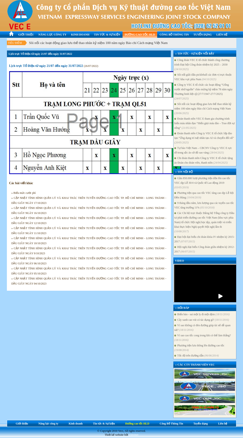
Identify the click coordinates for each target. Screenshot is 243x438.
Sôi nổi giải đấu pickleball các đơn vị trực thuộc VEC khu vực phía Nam (203, 77)
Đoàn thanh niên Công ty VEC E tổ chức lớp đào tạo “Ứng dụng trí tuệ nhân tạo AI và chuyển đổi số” (204, 138)
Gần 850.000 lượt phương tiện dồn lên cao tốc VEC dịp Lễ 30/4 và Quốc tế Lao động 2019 (202, 183)
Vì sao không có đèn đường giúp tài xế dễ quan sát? (202, 327)
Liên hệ (222, 34)
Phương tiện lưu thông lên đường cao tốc (199, 348)
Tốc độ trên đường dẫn (196, 355)
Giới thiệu (26, 34)
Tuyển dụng (202, 34)
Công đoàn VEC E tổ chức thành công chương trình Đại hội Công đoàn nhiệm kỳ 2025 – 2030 (202, 64)
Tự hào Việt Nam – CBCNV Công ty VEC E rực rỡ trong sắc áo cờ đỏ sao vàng (203, 150)
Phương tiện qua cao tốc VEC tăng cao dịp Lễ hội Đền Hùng (204, 195)
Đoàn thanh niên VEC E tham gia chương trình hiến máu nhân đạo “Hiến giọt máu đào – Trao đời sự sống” (204, 123)
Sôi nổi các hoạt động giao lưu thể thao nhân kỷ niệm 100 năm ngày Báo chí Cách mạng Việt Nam (98, 43)
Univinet (133, 434)
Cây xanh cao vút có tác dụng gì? (201, 319)
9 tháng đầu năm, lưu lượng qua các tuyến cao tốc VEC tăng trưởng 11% (204, 205)
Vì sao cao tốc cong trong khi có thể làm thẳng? (202, 338)
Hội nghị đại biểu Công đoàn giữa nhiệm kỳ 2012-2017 (204, 249)
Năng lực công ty (52, 34)
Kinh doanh (80, 34)
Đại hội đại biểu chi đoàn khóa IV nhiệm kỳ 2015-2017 (204, 239)
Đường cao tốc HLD (140, 34)
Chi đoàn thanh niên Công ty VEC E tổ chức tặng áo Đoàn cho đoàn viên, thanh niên (203, 160)
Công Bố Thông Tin (174, 34)
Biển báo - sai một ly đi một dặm (202, 314)
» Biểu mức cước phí (23, 192)
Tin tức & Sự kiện (107, 34)
